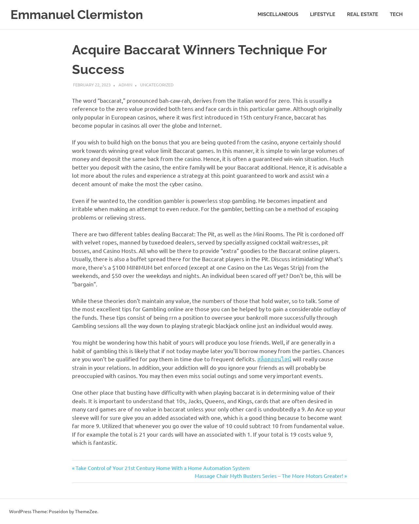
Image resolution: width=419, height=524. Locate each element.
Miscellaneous (278, 14)
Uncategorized (156, 84)
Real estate (362, 14)
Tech (396, 14)
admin (125, 84)
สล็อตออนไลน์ (274, 358)
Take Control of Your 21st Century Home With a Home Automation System (162, 467)
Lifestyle (322, 14)
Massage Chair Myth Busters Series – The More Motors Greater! (269, 475)
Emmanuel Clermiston (76, 14)
